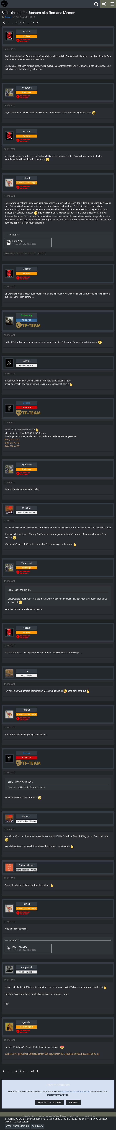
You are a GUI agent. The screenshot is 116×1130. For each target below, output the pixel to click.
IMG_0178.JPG (12, 439)
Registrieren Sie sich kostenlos (74, 1091)
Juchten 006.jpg (92, 1054)
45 (32, 22)
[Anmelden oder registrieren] (104, 3)
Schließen (37, 1126)
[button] (112, 4)
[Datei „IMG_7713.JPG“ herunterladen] (28, 948)
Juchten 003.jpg (44, 1054)
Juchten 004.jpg (60, 1054)
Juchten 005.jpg (76, 1054)
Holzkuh (29, 254)
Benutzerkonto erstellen (49, 1102)
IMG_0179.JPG (12, 443)
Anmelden (73, 1102)
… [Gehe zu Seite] (12, 22)
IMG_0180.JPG (12, 446)
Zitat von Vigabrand (20, 781)
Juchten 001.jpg (13, 1054)
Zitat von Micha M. (19, 590)
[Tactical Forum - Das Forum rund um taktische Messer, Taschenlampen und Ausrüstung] (28, 3)
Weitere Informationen (17, 1126)
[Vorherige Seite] (4, 22)
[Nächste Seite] (37, 22)
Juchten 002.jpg (28, 1054)
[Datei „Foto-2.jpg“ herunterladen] (28, 242)
